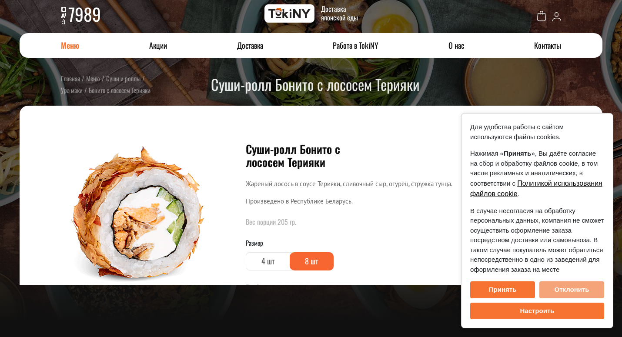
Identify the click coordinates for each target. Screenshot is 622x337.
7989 (84, 14)
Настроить (537, 310)
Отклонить (571, 289)
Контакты (547, 45)
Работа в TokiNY (355, 45)
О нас (456, 45)
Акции (158, 45)
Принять (503, 289)
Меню (70, 45)
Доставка (250, 45)
